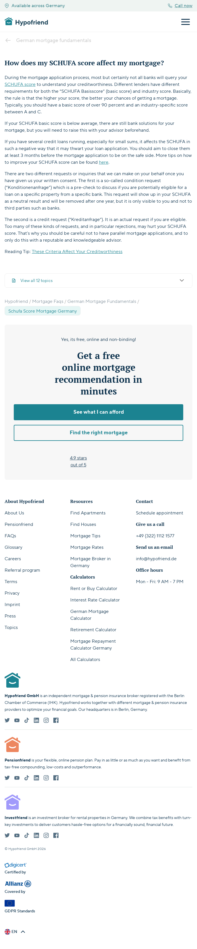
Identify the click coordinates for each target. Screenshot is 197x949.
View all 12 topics (98, 280)
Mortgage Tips (85, 536)
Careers (13, 559)
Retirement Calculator (93, 630)
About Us (14, 513)
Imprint (12, 604)
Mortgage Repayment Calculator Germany (93, 644)
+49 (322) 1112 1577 (155, 536)
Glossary (13, 547)
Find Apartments (88, 513)
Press (10, 616)
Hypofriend (16, 301)
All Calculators (85, 659)
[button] (15, 931)
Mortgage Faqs (47, 301)
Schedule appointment (159, 513)
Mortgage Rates (87, 547)
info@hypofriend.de (156, 559)
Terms (11, 582)
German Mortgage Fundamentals (101, 301)
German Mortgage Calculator (89, 615)
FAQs (10, 536)
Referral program (22, 570)
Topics (11, 627)
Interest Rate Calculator (95, 600)
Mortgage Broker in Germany (90, 562)
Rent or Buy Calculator (93, 588)
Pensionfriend (19, 524)
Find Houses (83, 524)
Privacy (12, 593)
